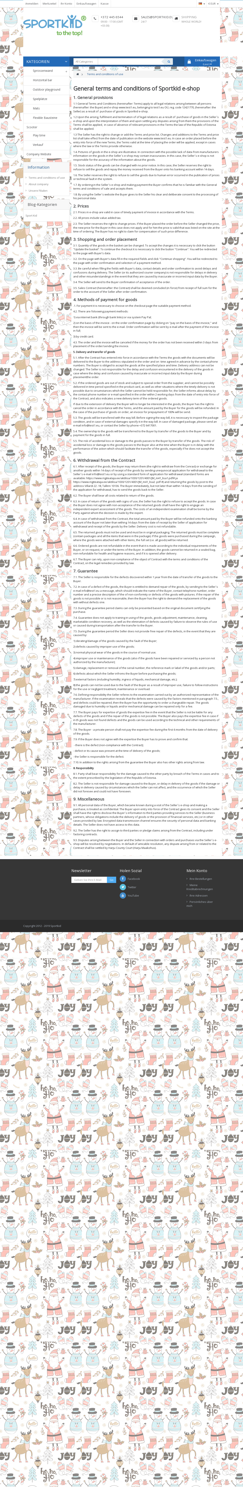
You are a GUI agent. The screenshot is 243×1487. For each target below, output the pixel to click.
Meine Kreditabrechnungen (199, 887)
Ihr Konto (66, 3)
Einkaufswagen (86, 3)
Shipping (189, 17)
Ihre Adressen (199, 895)
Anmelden (31, 3)
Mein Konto (196, 870)
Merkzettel (49, 3)
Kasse (105, 3)
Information (38, 167)
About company (39, 184)
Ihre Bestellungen (201, 879)
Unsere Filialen (38, 190)
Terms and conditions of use (47, 178)
